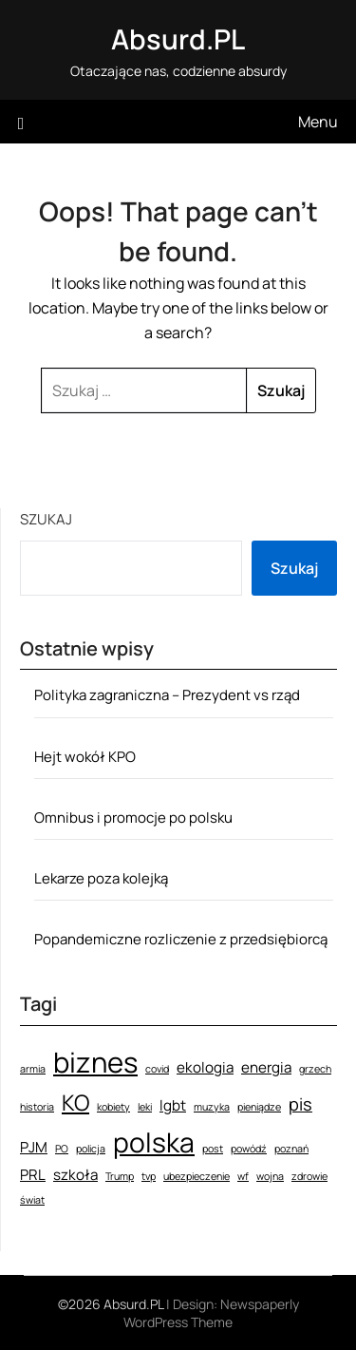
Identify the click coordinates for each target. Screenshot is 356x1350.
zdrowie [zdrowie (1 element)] (309, 1176)
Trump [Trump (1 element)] (119, 1176)
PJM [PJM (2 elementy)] (33, 1147)
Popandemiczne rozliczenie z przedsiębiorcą (181, 939)
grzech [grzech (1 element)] (315, 1068)
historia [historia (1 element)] (37, 1106)
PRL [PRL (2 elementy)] (33, 1175)
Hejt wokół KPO (85, 757)
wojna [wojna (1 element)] (270, 1176)
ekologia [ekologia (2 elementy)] (205, 1067)
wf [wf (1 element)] (243, 1176)
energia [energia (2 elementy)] (266, 1067)
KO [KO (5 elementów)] (75, 1102)
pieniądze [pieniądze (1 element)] (259, 1106)
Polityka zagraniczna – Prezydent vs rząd (167, 695)
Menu (318, 121)
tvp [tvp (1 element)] (148, 1176)
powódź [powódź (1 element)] (249, 1148)
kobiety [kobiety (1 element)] (113, 1106)
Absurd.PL (178, 39)
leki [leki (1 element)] (145, 1106)
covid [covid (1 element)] (157, 1068)
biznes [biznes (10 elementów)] (95, 1062)
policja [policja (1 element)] (90, 1148)
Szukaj (46, 519)
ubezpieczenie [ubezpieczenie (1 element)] (196, 1176)
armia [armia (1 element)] (33, 1068)
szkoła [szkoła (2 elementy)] (75, 1175)
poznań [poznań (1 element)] (291, 1148)
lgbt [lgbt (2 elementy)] (172, 1105)
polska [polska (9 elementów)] (154, 1142)
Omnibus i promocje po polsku (133, 817)
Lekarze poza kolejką (101, 878)
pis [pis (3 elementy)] (300, 1104)
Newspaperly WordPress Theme (211, 1313)
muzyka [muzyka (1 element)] (212, 1106)
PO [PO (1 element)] (61, 1148)
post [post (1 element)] (212, 1148)
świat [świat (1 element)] (32, 1200)
